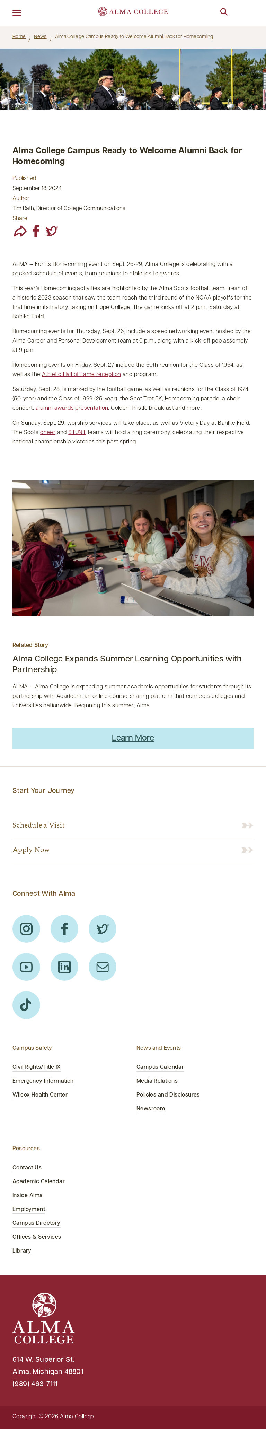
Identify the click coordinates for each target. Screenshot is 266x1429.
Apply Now (31, 850)
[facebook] (36, 231)
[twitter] (51, 231)
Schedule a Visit (38, 825)
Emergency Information (43, 1081)
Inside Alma (27, 1195)
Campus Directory (36, 1223)
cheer (47, 432)
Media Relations (157, 1081)
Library (22, 1251)
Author (20, 198)
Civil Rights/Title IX (36, 1067)
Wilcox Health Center (40, 1095)
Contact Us (27, 1168)
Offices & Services (36, 1237)
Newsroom (150, 1109)
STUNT (77, 432)
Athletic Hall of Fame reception (81, 375)
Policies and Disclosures (168, 1095)
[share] (20, 231)
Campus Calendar (160, 1067)
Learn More (133, 738)
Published (24, 178)
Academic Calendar (38, 1182)
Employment (28, 1209)
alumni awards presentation (72, 408)
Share (19, 219)
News (40, 37)
